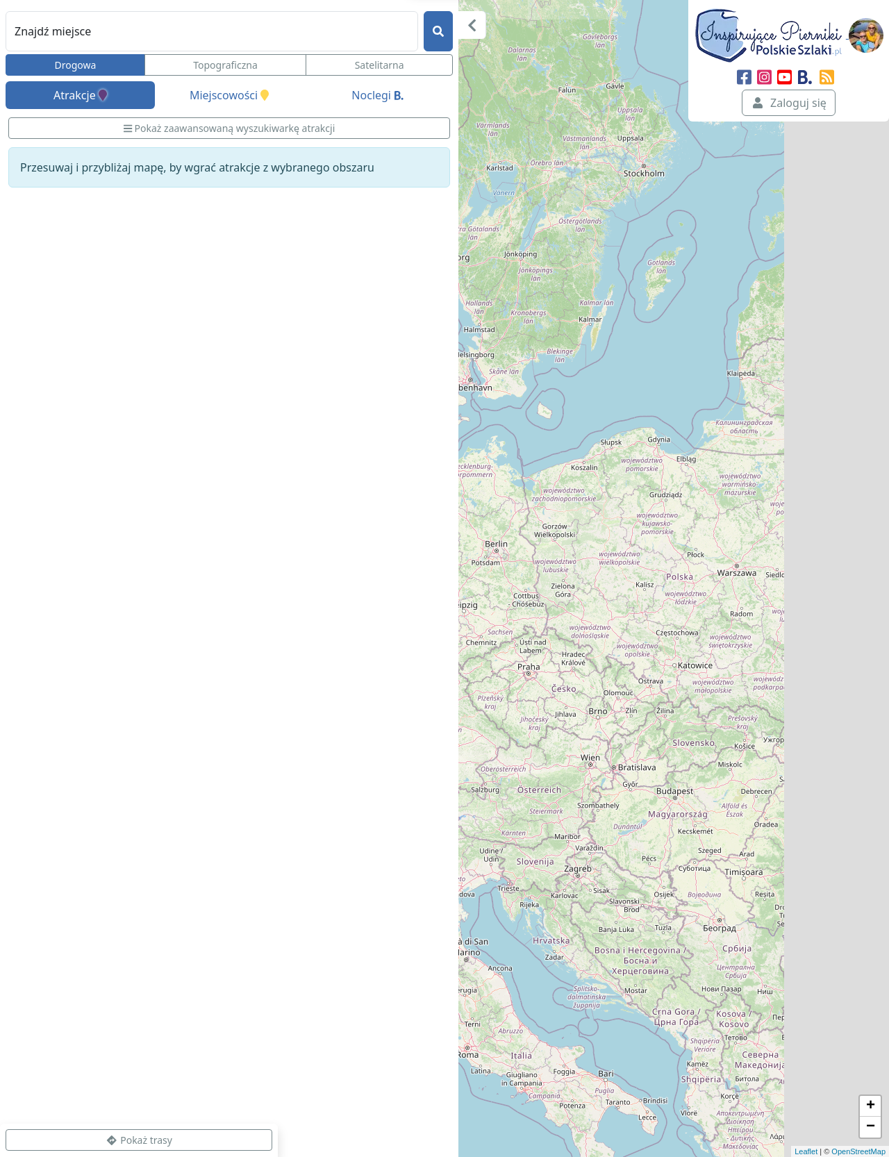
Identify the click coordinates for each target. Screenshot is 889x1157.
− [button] (870, 1127)
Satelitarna (379, 65)
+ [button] (870, 1106)
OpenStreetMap (858, 1151)
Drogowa (75, 65)
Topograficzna (225, 65)
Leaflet (806, 1151)
